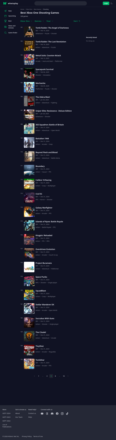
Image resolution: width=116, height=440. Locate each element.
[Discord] (52, 413)
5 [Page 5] (51, 376)
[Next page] (68, 376)
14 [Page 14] (64, 376)
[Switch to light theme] (112, 3)
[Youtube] (42, 413)
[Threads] (47, 413)
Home (22, 9)
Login (106, 3)
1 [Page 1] (38, 376)
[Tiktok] (67, 413)
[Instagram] (62, 413)
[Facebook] (57, 413)
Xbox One (29, 9)
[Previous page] (34, 376)
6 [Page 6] (55, 376)
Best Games (37, 9)
